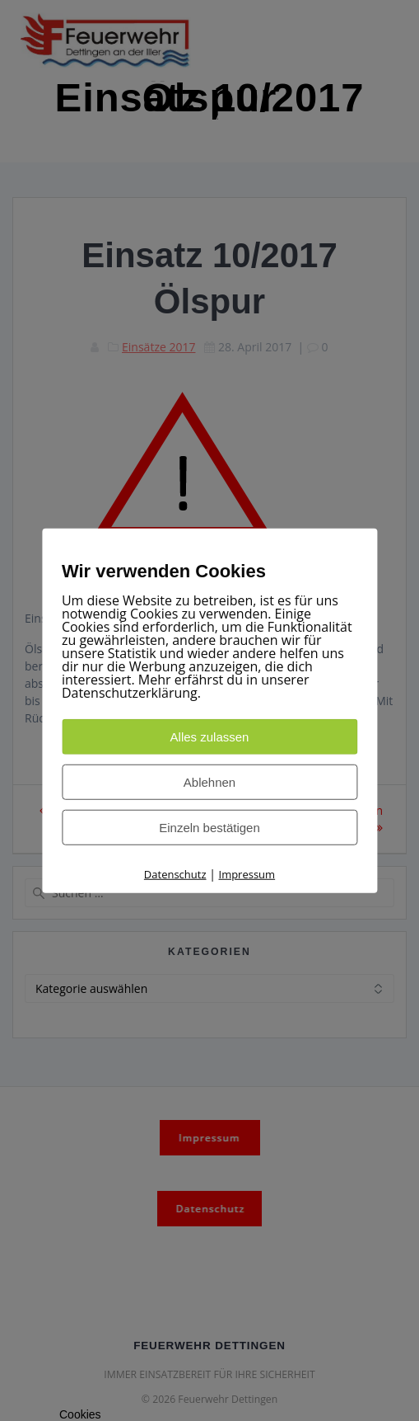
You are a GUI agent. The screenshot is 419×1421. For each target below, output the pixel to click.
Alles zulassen (209, 737)
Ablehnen (209, 782)
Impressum (247, 874)
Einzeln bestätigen (209, 828)
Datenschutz (175, 874)
